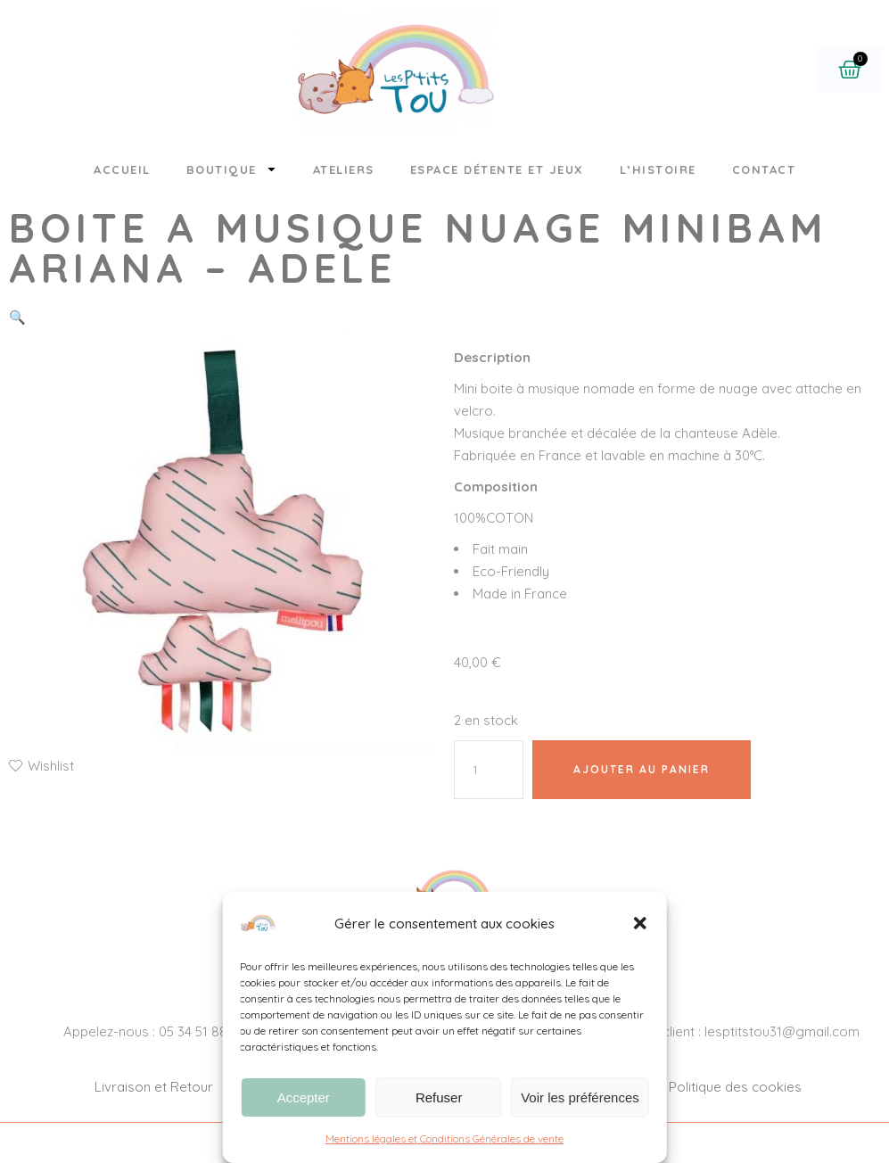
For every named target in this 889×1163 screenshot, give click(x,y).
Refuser (439, 1097)
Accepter (303, 1097)
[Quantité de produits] (488, 769)
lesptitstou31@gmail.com (782, 1031)
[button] (640, 923)
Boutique (231, 169)
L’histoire (658, 169)
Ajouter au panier (641, 769)
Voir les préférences (580, 1097)
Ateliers (344, 169)
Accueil (122, 169)
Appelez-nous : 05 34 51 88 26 (154, 1031)
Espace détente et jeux (497, 169)
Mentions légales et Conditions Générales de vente (444, 1138)
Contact (764, 169)
